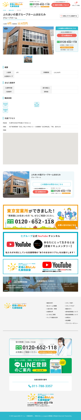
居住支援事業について (71, 314)
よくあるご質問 (51, 314)
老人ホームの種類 (52, 306)
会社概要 (67, 320)
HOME (4, 10)
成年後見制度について (71, 312)
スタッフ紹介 (69, 303)
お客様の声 (50, 312)
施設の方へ (68, 309)
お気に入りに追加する (70, 16)
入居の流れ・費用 (52, 309)
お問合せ (67, 317)
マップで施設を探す (52, 317)
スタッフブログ (69, 306)
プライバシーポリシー (71, 323)
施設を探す (11, 10)
